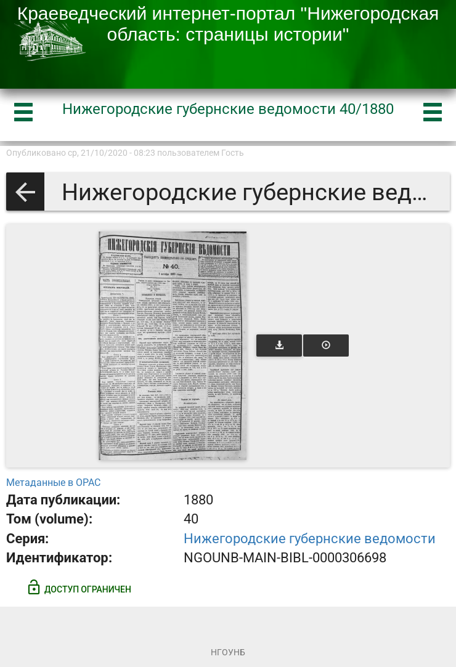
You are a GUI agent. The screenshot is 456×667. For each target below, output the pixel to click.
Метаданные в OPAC (53, 482)
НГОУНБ (228, 652)
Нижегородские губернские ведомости (310, 538)
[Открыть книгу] (172, 346)
